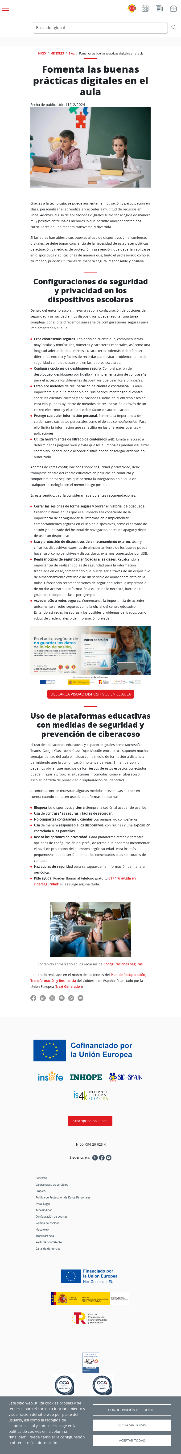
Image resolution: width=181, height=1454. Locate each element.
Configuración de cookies (52, 1216)
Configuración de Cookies (132, 1410)
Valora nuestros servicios (52, 1184)
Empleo (40, 1191)
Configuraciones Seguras (123, 964)
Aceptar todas (132, 1440)
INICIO (41, 53)
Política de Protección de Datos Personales (63, 1197)
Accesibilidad (44, 1210)
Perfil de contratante (49, 1242)
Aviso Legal (43, 1204)
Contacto (41, 1178)
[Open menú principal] (5, 7)
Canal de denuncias (48, 1248)
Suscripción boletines (90, 1121)
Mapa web (42, 1229)
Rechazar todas (132, 1425)
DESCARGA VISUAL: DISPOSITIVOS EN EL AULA (90, 694)
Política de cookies (47, 1223)
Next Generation (69, 987)
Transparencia (45, 1236)
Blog (71, 53)
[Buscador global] (100, 28)
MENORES (57, 53)
